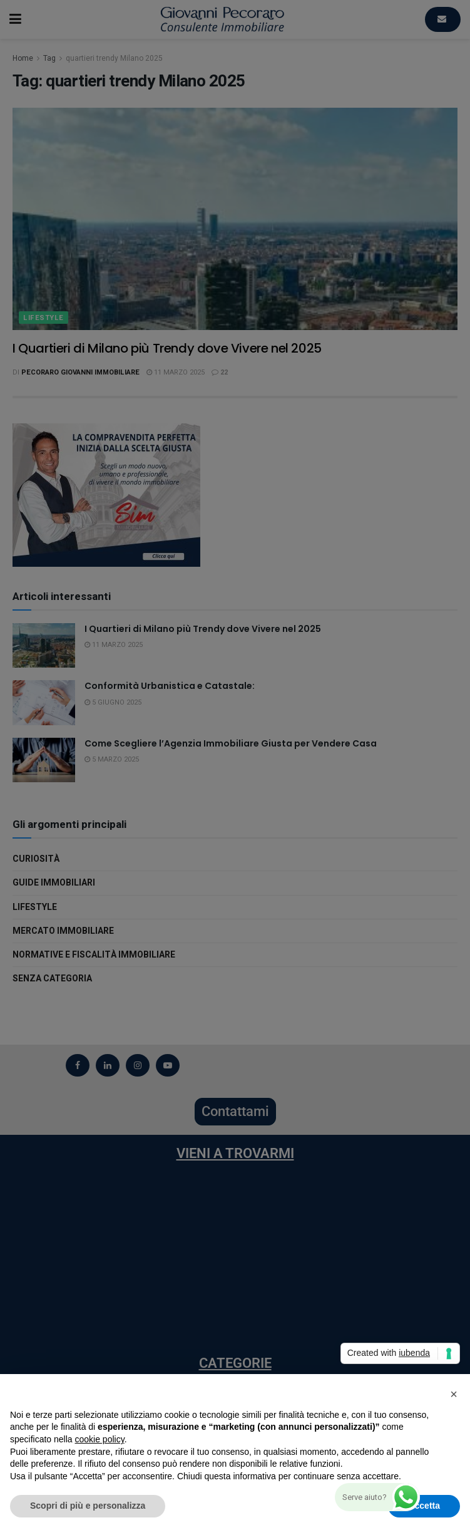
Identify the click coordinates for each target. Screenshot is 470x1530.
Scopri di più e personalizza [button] (87, 1506)
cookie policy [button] (100, 1439)
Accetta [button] (424, 1506)
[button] (454, 1394)
